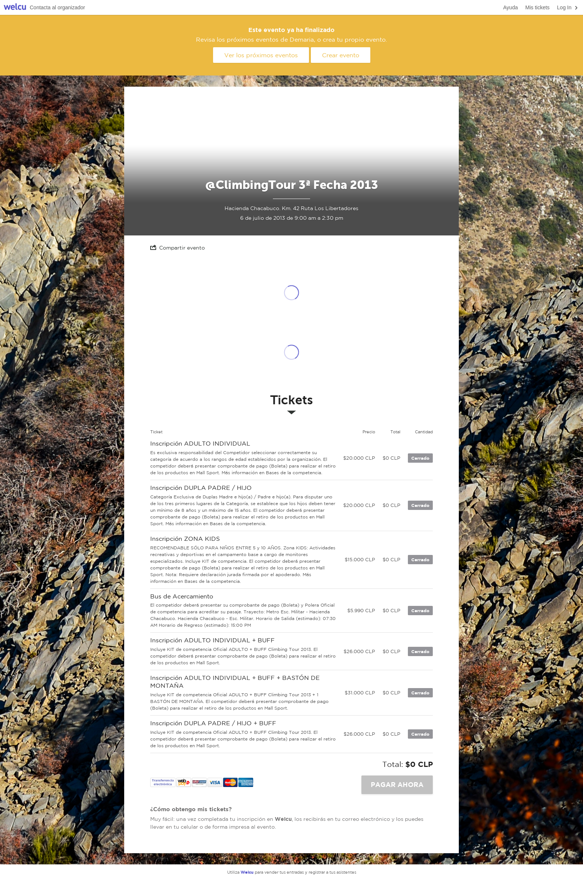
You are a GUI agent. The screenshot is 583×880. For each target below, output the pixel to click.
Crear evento (340, 55)
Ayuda (510, 7)
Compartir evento (177, 247)
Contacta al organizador (57, 7)
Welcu (15, 7)
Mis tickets (537, 7)
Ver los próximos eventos (261, 55)
